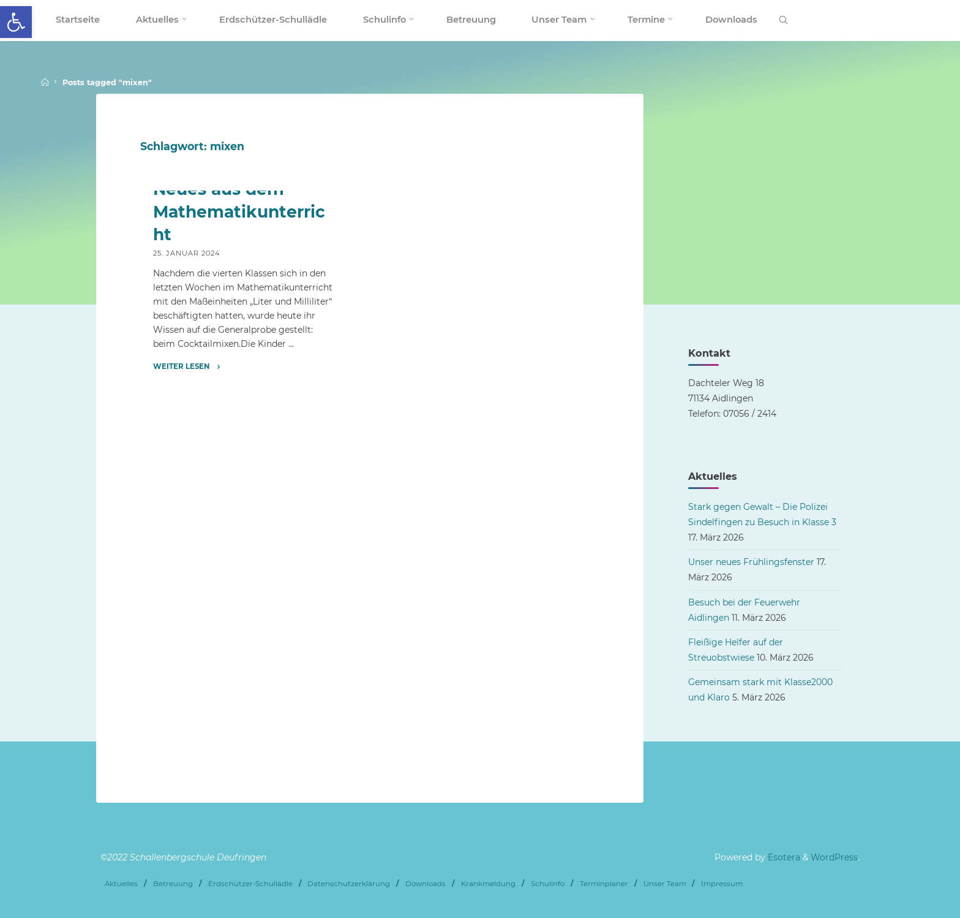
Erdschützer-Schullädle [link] (250, 883)
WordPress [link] (834, 857)
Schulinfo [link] (547, 883)
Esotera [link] (782, 857)
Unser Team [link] (664, 883)
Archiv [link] (167, 373)
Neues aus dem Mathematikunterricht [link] (239, 427)
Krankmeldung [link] (488, 883)
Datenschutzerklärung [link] (348, 883)
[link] (16, 22)
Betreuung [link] (173, 883)
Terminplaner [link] (604, 883)
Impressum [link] (722, 883)
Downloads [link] (425, 883)
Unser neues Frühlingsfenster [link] (751, 561)
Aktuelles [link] (121, 883)
